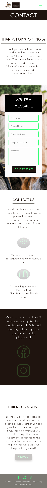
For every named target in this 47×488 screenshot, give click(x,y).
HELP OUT (23, 457)
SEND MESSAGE (24, 169)
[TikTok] (30, 477)
